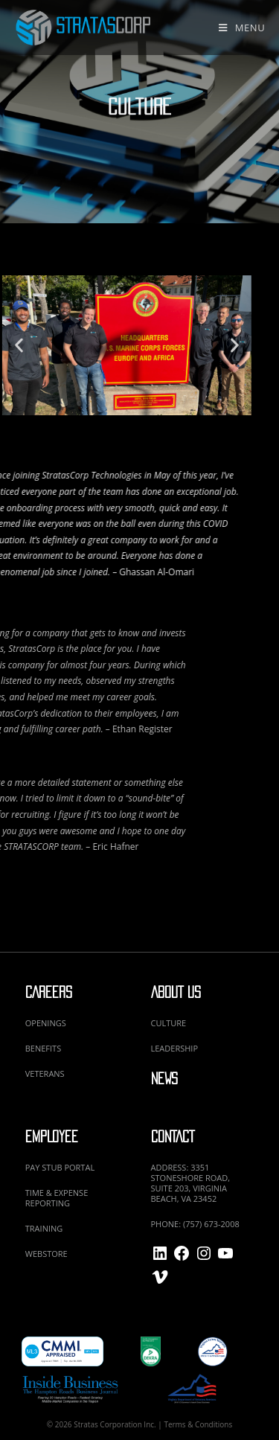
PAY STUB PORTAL (59, 1167)
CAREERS (48, 992)
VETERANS (45, 1073)
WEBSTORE (46, 1253)
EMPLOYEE (51, 1136)
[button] (194, 345)
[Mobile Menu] (242, 27)
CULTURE (169, 1022)
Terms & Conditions (198, 1424)
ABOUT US (176, 992)
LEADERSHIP (175, 1048)
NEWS (164, 1078)
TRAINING (44, 1228)
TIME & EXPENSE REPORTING (57, 1198)
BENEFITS (43, 1048)
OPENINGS (45, 1022)
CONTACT (172, 1136)
